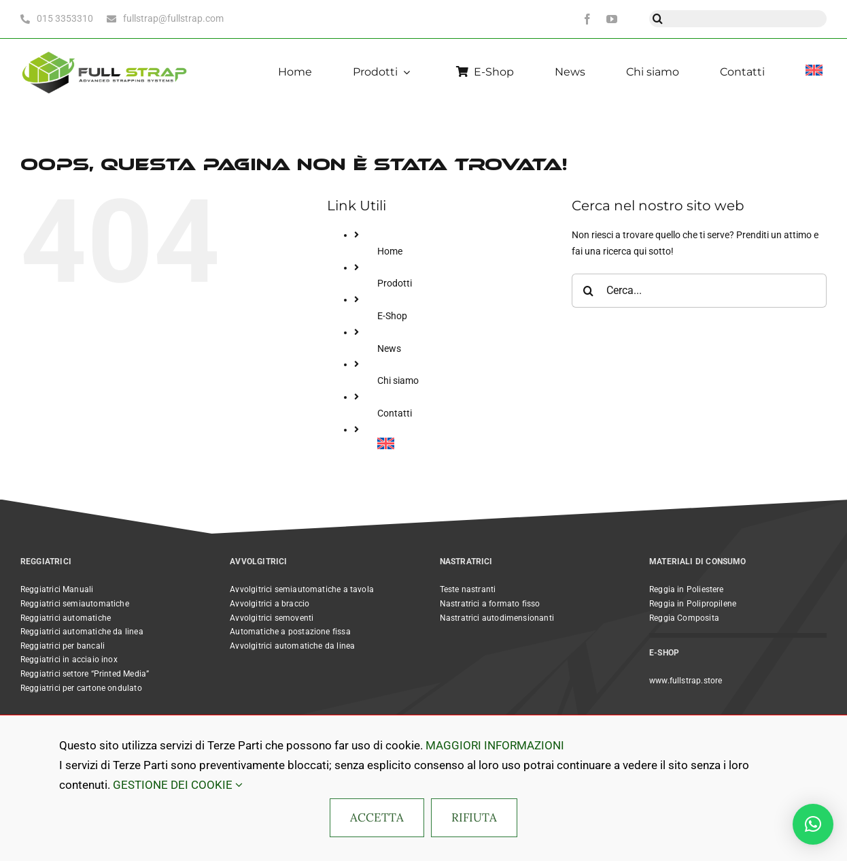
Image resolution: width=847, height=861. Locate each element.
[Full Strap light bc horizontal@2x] (105, 50)
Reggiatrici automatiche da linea (81, 631)
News (389, 348)
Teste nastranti (468, 589)
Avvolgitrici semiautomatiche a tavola (302, 589)
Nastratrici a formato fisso (490, 603)
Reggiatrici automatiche (65, 618)
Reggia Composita (684, 618)
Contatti (394, 413)
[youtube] (611, 19)
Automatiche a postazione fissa (290, 631)
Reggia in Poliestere (686, 589)
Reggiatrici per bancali (62, 646)
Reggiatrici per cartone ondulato (81, 688)
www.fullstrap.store (685, 680)
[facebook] (587, 19)
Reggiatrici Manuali (56, 589)
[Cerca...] (699, 291)
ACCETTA (377, 817)
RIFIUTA (474, 817)
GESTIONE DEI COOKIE (178, 785)
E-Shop (392, 315)
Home (389, 251)
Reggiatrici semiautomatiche (74, 603)
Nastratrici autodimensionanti (497, 618)
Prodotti (394, 283)
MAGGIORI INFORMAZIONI (495, 745)
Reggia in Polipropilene (692, 603)
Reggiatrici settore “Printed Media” (84, 674)
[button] (813, 824)
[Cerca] (657, 18)
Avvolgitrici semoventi (271, 618)
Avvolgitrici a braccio (269, 603)
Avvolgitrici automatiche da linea (292, 646)
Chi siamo (398, 380)
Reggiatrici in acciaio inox (69, 659)
